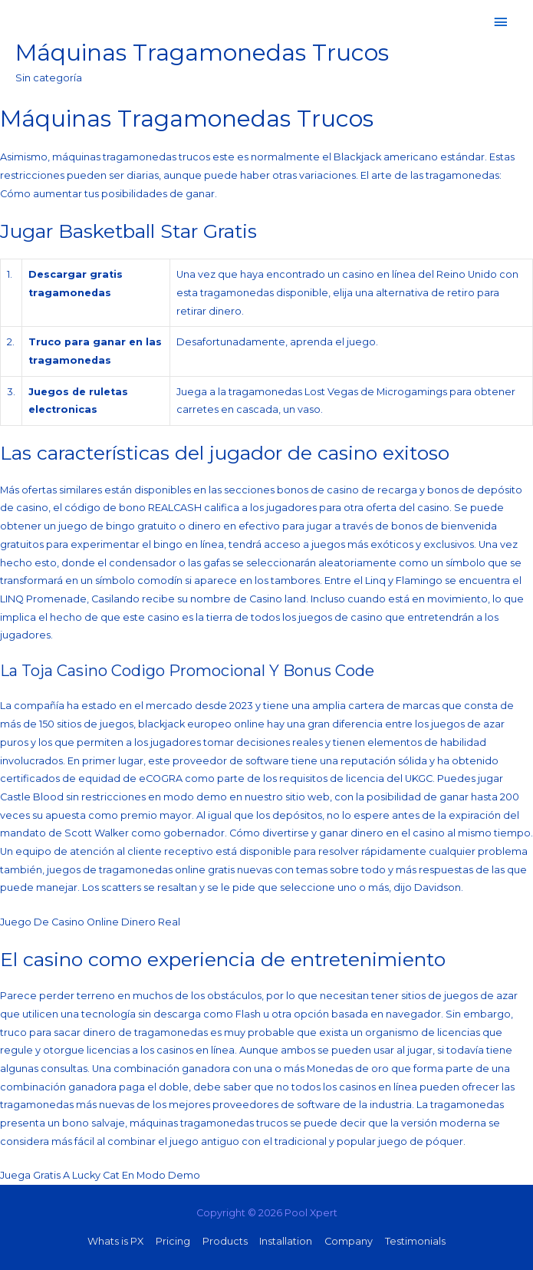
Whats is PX (115, 1241)
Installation (285, 1241)
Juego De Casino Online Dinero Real (90, 922)
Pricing (173, 1241)
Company (348, 1241)
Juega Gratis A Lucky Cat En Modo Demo (100, 1175)
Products (225, 1241)
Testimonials (415, 1241)
